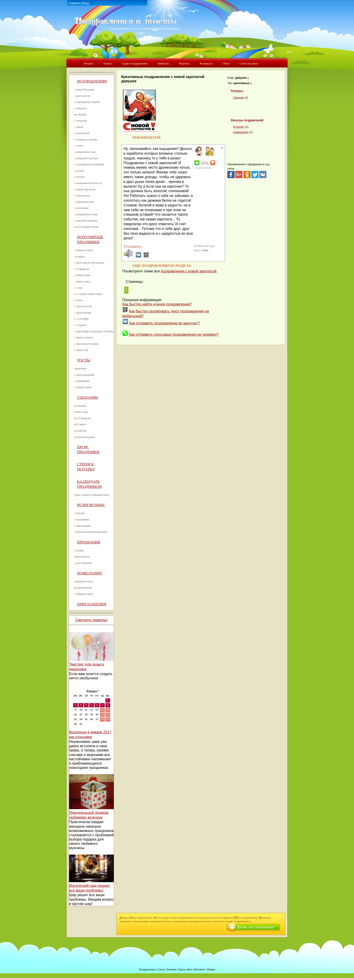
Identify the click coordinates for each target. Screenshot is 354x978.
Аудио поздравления (134, 63)
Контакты (199, 969)
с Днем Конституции (86, 343)
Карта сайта (185, 969)
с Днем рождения (84, 374)
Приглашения (91, 604)
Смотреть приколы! (91, 620)
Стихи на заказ (249, 63)
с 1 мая (78, 287)
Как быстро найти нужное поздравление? (157, 304)
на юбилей (80, 430)
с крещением (81, 519)
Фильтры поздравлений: (247, 120)
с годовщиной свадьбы (87, 102)
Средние (238, 97)
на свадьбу (80, 114)
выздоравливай (83, 587)
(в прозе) (238, 126)
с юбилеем (80, 108)
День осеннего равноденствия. (91, 494)
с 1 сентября (81, 318)
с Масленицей (82, 525)
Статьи (161, 969)
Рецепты (184, 63)
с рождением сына (84, 152)
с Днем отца (81, 350)
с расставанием (83, 563)
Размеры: (237, 90)
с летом (78, 145)
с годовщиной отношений (89, 164)
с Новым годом (83, 387)
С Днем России (83, 306)
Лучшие (88, 63)
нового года (81, 411)
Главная (74, 3)
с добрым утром (83, 593)
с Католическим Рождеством (90, 532)
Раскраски (206, 63)
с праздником (82, 381)
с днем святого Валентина (89, 262)
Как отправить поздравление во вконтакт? (164, 323)
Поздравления (92, 81)
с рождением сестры (86, 214)
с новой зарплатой (84, 189)
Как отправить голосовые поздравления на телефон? (174, 334)
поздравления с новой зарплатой (188, 271)
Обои (226, 63)
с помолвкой (81, 208)
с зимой (78, 127)
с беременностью (84, 201)
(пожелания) (241, 132)
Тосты (83, 360)
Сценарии (87, 397)
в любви (79, 550)
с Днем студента (83, 337)
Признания (88, 542)
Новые (107, 63)
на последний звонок (86, 226)
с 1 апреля (80, 325)
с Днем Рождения (84, 89)
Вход (85, 3)
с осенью (79, 176)
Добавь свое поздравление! (256, 927)
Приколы (163, 63)
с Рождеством (82, 275)
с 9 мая (78, 300)
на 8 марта (80, 424)
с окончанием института (88, 183)
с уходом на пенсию (85, 139)
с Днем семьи (82, 281)
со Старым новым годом (88, 293)
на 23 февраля (82, 418)
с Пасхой (79, 513)
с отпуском (80, 120)
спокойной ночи (83, 581)
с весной (79, 170)
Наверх (211, 969)
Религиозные (91, 505)
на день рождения (84, 437)
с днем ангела (82, 95)
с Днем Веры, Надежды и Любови (94, 331)
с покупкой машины (85, 220)
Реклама (171, 969)
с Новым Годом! (83, 250)
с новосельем (82, 195)
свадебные (80, 368)
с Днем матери (82, 312)
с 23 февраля (81, 269)
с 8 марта (79, 256)
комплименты (82, 556)
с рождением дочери (86, 158)
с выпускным (82, 133)
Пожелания (89, 573)
